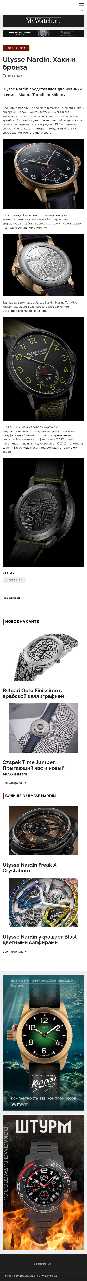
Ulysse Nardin (14, 579)
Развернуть (43, 1264)
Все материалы (13, 782)
